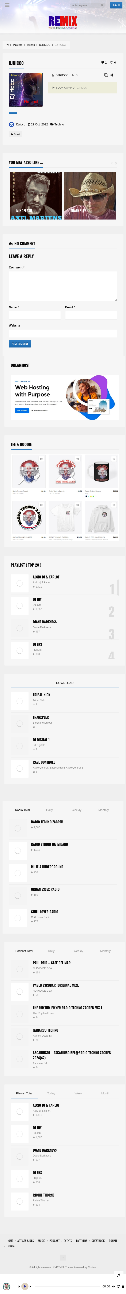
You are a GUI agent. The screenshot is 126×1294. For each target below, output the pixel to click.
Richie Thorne (43, 1200)
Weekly (76, 815)
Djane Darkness (45, 627)
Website (14, 330)
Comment (16, 267)
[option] (36, 196)
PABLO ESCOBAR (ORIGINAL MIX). (56, 990)
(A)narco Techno (45, 1035)
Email (70, 312)
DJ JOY (37, 604)
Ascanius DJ (40, 1068)
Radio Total (22, 815)
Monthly (103, 815)
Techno (59, 124)
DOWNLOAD (64, 688)
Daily (49, 815)
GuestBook (98, 1245)
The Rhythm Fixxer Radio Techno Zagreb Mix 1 (67, 1012)
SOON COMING (70, 87)
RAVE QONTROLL (44, 767)
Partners (81, 1245)
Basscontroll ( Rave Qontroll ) (66, 772)
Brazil (15, 134)
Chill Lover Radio (44, 916)
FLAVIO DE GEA (42, 973)
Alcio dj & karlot (41, 587)
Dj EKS (37, 649)
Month (105, 1098)
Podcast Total (24, 956)
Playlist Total (24, 1098)
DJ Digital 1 (41, 744)
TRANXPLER (41, 722)
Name (14, 312)
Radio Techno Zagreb (47, 827)
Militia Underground (47, 871)
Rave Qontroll (40, 772)
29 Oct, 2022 (39, 124)
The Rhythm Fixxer (43, 1018)
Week (78, 1098)
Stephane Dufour (42, 727)
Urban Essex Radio (45, 894)
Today (51, 1098)
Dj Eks (38, 654)
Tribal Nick (41, 699)
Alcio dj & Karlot (46, 582)
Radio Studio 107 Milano (49, 849)
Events (68, 1245)
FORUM (11, 1250)
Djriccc (20, 124)
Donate (113, 1245)
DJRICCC (62, 75)
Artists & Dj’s (25, 1245)
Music (41, 1245)
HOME (10, 1245)
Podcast (54, 1245)
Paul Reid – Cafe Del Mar (52, 967)
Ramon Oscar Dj (42, 1040)
